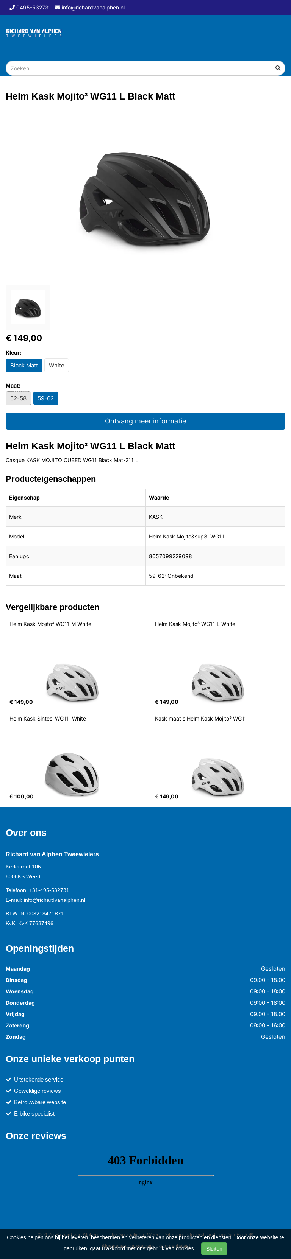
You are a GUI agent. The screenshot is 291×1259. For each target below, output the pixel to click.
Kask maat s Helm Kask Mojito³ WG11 (201, 718)
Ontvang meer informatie (145, 421)
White (56, 365)
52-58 (18, 398)
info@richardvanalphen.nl (54, 900)
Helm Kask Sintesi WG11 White (47, 718)
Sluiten (214, 1249)
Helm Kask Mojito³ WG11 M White (50, 624)
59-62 (46, 398)
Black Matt (24, 365)
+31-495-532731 (49, 890)
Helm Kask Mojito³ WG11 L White (195, 624)
